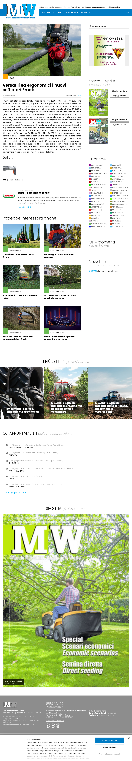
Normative (96, 193)
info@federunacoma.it (12, 718)
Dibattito (116, 193)
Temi (93, 190)
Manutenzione (97, 198)
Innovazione (117, 176)
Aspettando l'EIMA (120, 198)
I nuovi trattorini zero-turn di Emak (18, 256)
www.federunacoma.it (55, 721)
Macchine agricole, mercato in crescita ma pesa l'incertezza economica (66, 407)
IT (124, 12)
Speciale (116, 215)
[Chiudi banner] (129, 727)
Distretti (95, 210)
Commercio (96, 187)
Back (79, 96)
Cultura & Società (120, 196)
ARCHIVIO (72, 12)
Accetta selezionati (109, 736)
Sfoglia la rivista (119, 91)
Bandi (93, 182)
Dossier (94, 179)
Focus (115, 221)
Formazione (96, 165)
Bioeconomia (97, 184)
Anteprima (116, 179)
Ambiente (95, 207)
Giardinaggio (97, 224)
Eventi (115, 218)
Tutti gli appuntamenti (16, 492)
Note (93, 221)
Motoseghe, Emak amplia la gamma (59, 256)
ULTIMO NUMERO (52, 12)
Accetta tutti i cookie (109, 729)
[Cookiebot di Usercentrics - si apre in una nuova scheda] (13, 757)
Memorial (95, 171)
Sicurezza (95, 196)
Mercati (94, 212)
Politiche (95, 201)
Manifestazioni (119, 204)
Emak (11, 180)
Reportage (96, 215)
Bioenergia (96, 204)
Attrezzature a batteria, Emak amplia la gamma (60, 297)
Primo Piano (96, 226)
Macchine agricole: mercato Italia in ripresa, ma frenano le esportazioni (111, 407)
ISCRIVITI (93, 271)
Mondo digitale (98, 173)
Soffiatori (19, 180)
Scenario (116, 182)
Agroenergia (118, 201)
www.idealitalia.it (26, 207)
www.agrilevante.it (108, 715)
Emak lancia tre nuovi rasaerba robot (20, 297)
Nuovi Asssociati (120, 187)
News (93, 218)
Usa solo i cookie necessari (109, 743)
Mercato (116, 224)
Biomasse (116, 212)
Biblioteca (96, 168)
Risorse (115, 165)
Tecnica (116, 207)
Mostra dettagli (108, 757)
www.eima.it (111, 713)
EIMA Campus (118, 173)
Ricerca (115, 210)
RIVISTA (85, 12)
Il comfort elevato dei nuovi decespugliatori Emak (18, 338)
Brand (94, 176)
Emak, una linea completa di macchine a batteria (59, 338)
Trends (115, 184)
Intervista (116, 168)
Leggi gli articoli (119, 95)
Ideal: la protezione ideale (34, 192)
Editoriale (116, 171)
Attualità (116, 226)
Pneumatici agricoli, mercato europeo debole (23, 410)
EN (127, 12)
